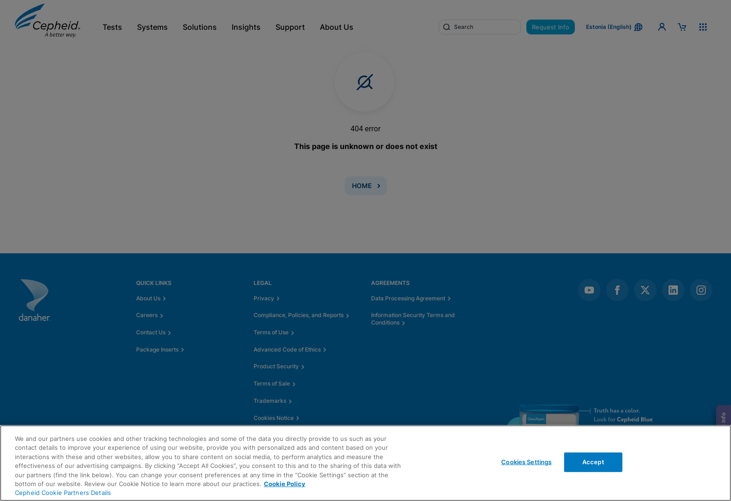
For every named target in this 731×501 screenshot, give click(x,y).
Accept (593, 462)
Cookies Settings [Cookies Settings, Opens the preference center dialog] (526, 462)
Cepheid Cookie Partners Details (63, 492)
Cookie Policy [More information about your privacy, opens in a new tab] (284, 483)
